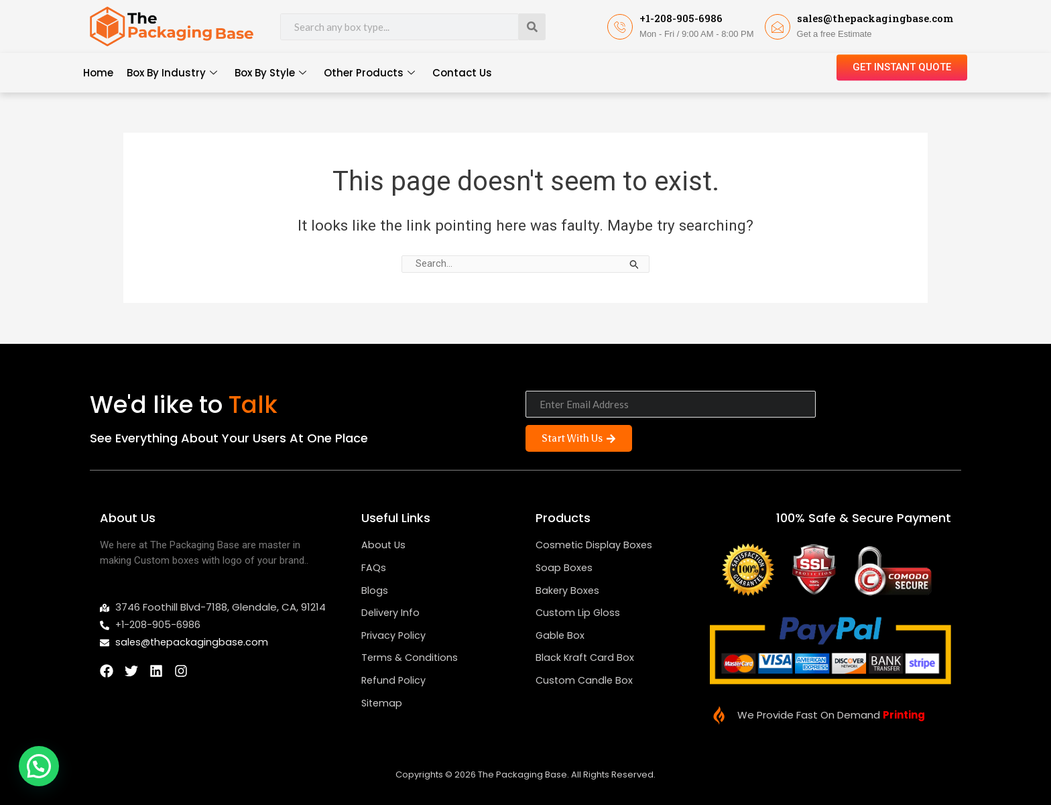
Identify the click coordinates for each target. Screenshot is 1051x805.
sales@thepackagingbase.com (875, 18)
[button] (39, 766)
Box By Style (270, 73)
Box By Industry (172, 73)
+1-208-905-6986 (681, 18)
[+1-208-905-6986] (620, 27)
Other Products (369, 73)
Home (98, 73)
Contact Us (462, 73)
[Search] (532, 26)
